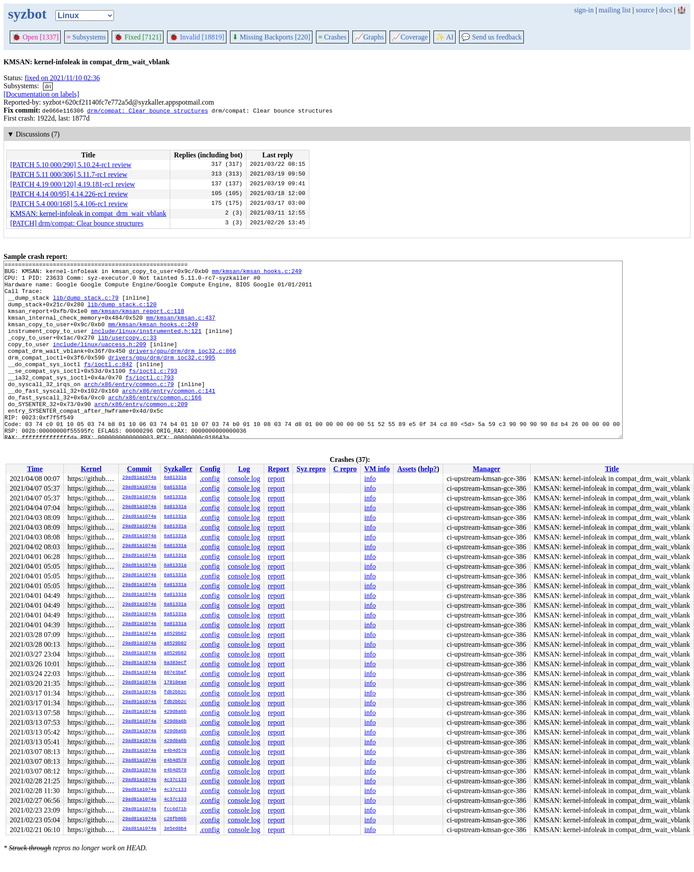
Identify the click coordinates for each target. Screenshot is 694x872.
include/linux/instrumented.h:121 (146, 345)
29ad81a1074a (139, 478)
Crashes (332, 37)
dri (48, 86)
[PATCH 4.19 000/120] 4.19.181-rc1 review (72, 184)
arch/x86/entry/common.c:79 (129, 409)
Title (612, 469)
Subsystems (86, 37)
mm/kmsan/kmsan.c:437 (180, 329)
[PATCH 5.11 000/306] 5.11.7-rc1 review (68, 174)
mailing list (615, 10)
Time (35, 469)
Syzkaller (178, 469)
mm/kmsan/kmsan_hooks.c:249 (257, 274)
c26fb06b (175, 819)
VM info (377, 469)
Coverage (410, 37)
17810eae (175, 683)
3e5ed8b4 (175, 829)
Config (210, 469)
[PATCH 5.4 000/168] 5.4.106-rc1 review (69, 203)
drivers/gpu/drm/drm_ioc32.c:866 (182, 369)
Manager (486, 469)
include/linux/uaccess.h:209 (99, 361)
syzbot (27, 14)
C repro (345, 469)
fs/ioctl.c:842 (108, 385)
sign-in (583, 10)
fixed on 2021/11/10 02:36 (62, 78)
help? (428, 469)
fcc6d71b (175, 809)
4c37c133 (175, 780)
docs (665, 10)
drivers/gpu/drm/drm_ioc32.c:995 (161, 377)
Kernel (91, 469)
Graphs (369, 37)
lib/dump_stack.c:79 (85, 305)
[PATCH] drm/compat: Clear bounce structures (77, 223)
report (276, 478)
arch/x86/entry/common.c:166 (155, 425)
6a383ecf (175, 663)
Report (278, 469)
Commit (139, 469)
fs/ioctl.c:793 (153, 393)
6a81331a (175, 478)
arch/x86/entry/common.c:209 (141, 433)
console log (244, 478)
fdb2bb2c (175, 692)
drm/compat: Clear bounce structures (147, 110)
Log (244, 469)
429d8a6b (175, 712)
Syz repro (311, 469)
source (645, 10)
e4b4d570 (175, 751)
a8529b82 (175, 634)
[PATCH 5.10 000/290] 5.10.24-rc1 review (71, 164)
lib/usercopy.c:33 (127, 353)
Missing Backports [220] (271, 37)
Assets (406, 469)
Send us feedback (491, 37)
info (370, 478)
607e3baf (175, 673)
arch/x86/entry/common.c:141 (168, 417)
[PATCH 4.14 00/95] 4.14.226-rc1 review (69, 194)
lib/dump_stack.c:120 (121, 313)
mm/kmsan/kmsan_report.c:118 (137, 321)
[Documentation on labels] (41, 94)
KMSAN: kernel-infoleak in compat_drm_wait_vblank (88, 213)
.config (210, 478)
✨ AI (444, 37)
